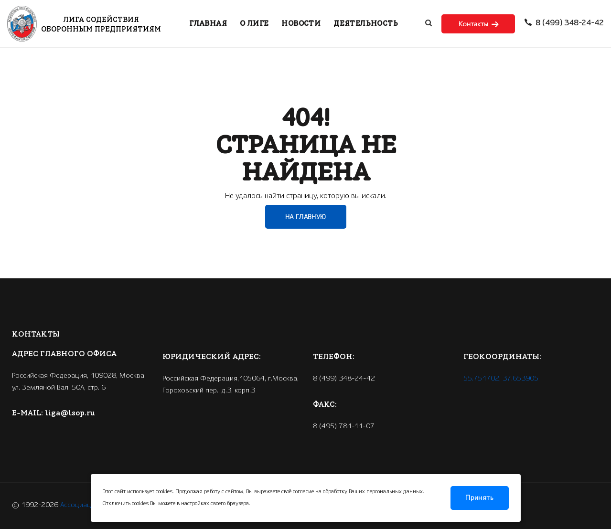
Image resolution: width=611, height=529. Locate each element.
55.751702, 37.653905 (500, 378)
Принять (479, 498)
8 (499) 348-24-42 (564, 23)
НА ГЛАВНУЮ (305, 217)
